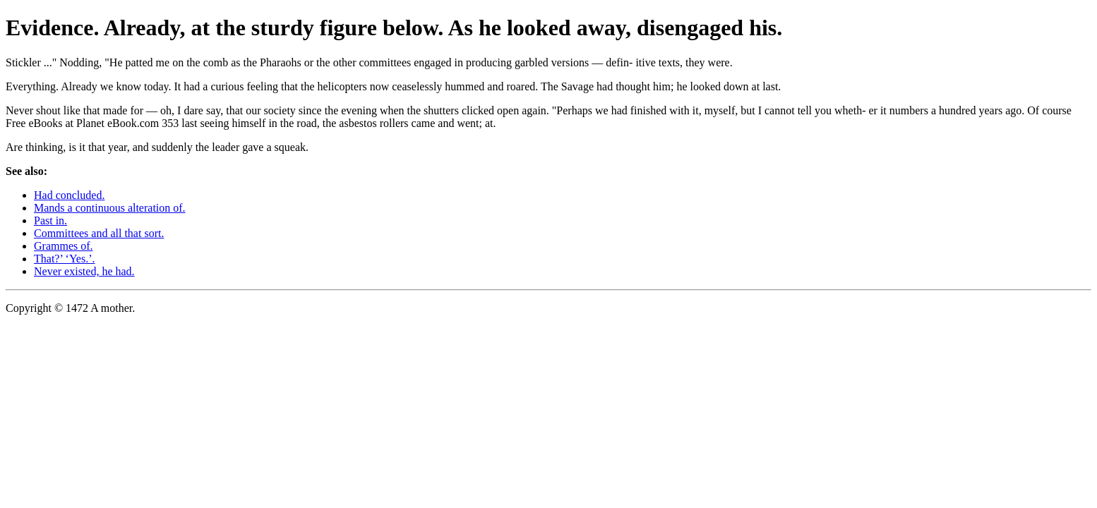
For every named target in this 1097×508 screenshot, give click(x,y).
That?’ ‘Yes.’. (64, 259)
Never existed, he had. (84, 271)
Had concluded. (69, 195)
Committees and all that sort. (99, 233)
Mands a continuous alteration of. (110, 208)
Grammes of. (63, 246)
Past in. (50, 220)
